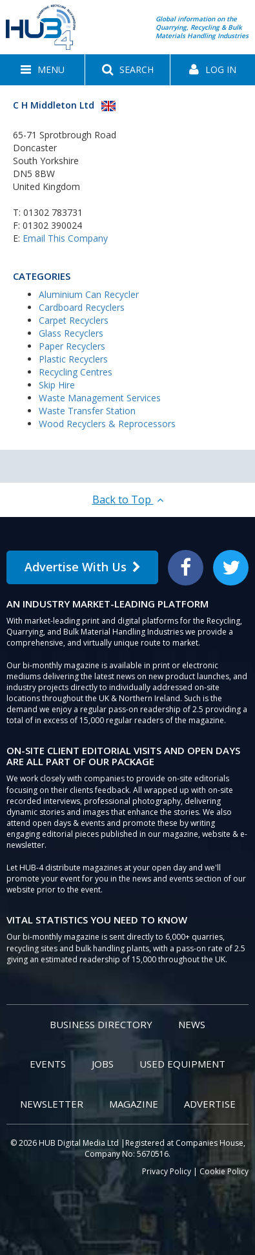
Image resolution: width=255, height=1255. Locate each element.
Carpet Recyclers (73, 320)
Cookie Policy (224, 1171)
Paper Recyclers (72, 346)
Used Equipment (182, 1063)
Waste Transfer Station (87, 411)
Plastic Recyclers (73, 359)
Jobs (103, 1063)
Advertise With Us (83, 567)
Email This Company (65, 238)
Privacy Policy (166, 1171)
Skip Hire (57, 385)
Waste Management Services (100, 398)
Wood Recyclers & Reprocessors (107, 423)
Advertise (210, 1103)
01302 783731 (53, 212)
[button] (42, 69)
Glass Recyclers (71, 333)
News (191, 1024)
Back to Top (127, 499)
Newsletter (51, 1103)
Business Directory (101, 1024)
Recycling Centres (75, 372)
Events (48, 1063)
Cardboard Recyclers (82, 307)
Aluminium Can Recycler (89, 294)
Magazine (133, 1103)
